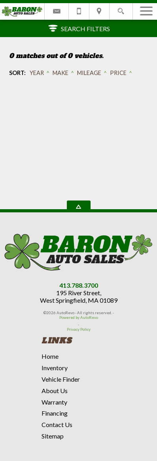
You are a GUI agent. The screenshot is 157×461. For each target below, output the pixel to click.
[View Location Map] (99, 11)
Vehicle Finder (61, 379)
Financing (55, 413)
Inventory (55, 367)
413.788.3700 (78, 285)
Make (60, 72)
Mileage (89, 72)
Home (50, 356)
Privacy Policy (79, 329)
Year (37, 72)
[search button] (121, 9)
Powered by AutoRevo (78, 317)
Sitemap (53, 436)
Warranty (54, 402)
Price (118, 72)
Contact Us (57, 424)
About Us (55, 390)
